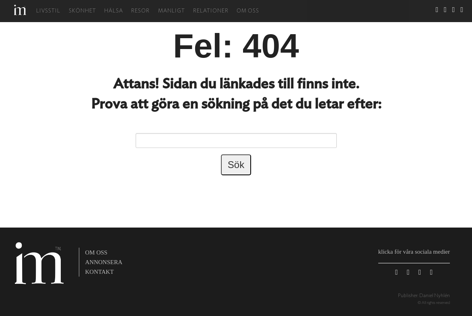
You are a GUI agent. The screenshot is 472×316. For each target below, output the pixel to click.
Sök (425, 11)
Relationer (211, 11)
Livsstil (48, 11)
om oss (96, 252)
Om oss (248, 11)
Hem (20, 10)
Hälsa (113, 11)
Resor (140, 11)
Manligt (171, 11)
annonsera (104, 262)
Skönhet (82, 11)
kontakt (99, 272)
